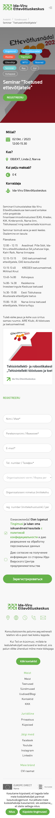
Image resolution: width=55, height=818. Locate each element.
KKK (27, 703)
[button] (8, 617)
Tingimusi (17, 524)
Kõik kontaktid (28, 661)
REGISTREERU (15, 97)
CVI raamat (27, 771)
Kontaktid (27, 698)
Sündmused (27, 688)
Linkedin (27, 755)
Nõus (12, 811)
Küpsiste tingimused (34, 811)
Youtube (27, 745)
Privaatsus (27, 719)
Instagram (27, 750)
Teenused (27, 683)
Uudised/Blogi (27, 693)
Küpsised (27, 724)
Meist (27, 678)
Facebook (27, 740)
